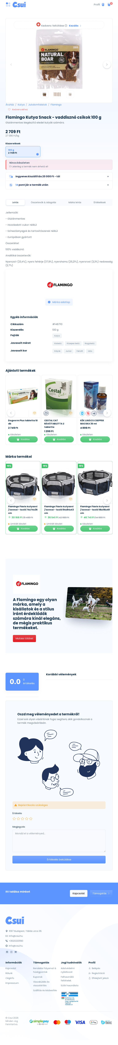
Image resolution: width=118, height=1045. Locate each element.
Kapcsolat (79, 893)
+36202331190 (14, 940)
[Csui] (15, 920)
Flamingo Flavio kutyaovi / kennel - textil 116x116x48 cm (95, 510)
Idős (90, 351)
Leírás (15, 202)
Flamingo (56, 104)
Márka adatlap (59, 302)
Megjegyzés (18, 826)
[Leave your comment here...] (59, 841)
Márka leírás (75, 202)
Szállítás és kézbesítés (45, 990)
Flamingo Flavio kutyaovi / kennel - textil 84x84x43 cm (59, 510)
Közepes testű (73, 343)
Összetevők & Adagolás (43, 202)
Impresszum (12, 983)
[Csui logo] (19, 4)
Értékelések (100, 202)
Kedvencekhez (18, 109)
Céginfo (10, 978)
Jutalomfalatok (37, 104)
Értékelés (17, 813)
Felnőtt (80, 351)
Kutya (21, 104)
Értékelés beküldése (59, 859)
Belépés (94, 968)
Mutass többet (24, 638)
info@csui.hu (14, 936)
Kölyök (57, 351)
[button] (59, 176)
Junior (68, 351)
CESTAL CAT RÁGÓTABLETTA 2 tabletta (90, 424)
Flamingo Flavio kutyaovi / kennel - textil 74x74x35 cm (22, 510)
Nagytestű (89, 343)
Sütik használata (69, 985)
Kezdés (75, 25)
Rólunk (9, 973)
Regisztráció (96, 973)
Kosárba (23, 439)
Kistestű (58, 343)
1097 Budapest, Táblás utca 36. (24, 931)
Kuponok (37, 976)
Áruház (10, 104)
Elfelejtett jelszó (98, 978)
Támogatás (101, 893)
